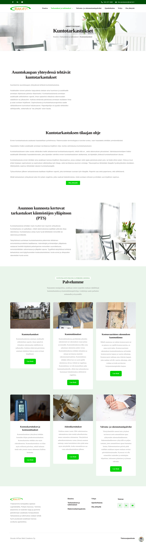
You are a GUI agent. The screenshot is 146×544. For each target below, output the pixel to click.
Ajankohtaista (110, 8)
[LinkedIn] (126, 505)
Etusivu (45, 8)
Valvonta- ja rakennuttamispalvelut (88, 8)
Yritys (120, 8)
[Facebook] (120, 505)
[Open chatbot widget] (141, 539)
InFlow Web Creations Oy (25, 538)
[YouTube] (132, 505)
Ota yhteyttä (129, 8)
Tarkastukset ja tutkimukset (62, 8)
